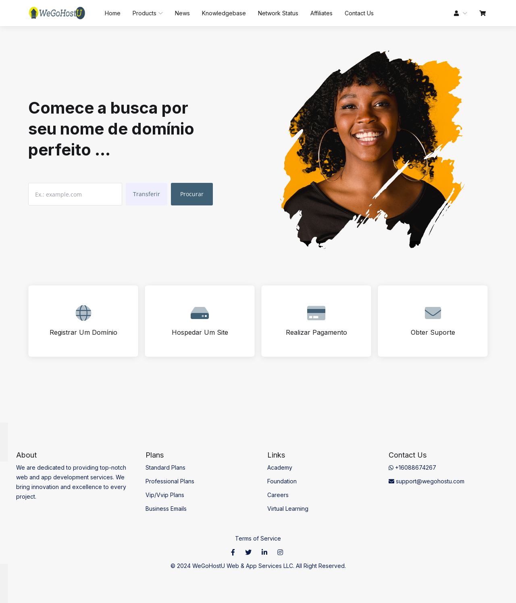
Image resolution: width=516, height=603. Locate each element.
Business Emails (166, 508)
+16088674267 (412, 467)
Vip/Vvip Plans (165, 494)
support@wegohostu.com (426, 481)
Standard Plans (165, 467)
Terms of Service (258, 538)
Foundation (282, 481)
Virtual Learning (287, 508)
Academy (279, 467)
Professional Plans (170, 481)
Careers (278, 494)
